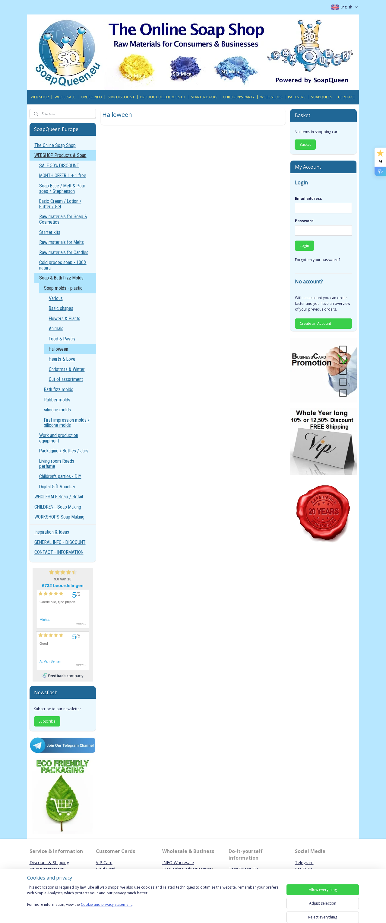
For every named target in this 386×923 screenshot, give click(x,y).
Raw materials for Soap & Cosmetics (63, 219)
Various (56, 298)
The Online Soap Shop (55, 145)
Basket (305, 144)
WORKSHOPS (271, 97)
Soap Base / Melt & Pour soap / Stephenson (62, 188)
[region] (153, 899)
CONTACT (346, 97)
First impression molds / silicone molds (67, 422)
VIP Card (104, 862)
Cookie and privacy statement (106, 904)
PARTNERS (296, 97)
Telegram (304, 862)
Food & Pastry (62, 339)
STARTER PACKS (204, 97)
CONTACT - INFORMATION (59, 552)
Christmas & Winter (67, 369)
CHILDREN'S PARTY (239, 97)
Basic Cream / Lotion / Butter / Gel (60, 203)
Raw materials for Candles (63, 252)
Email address (308, 198)
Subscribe (47, 721)
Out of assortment (66, 379)
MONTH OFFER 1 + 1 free (62, 175)
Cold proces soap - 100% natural (63, 265)
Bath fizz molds (58, 389)
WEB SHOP (40, 97)
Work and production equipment (58, 438)
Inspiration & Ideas (51, 532)
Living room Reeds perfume (56, 463)
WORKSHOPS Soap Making (59, 517)
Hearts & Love (62, 359)
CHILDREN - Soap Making (57, 507)
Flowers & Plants (64, 318)
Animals (56, 328)
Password (304, 220)
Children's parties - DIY (60, 476)
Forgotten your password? (317, 259)
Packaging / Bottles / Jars (63, 451)
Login (304, 245)
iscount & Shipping (51, 862)
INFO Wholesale (178, 862)
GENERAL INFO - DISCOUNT (60, 542)
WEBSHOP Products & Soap (60, 155)
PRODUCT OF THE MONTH (162, 97)
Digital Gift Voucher (57, 487)
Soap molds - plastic (63, 288)
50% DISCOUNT (121, 97)
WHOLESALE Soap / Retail (58, 497)
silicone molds (57, 410)
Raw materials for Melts (61, 242)
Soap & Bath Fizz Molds (61, 278)
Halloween (58, 349)
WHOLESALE (65, 97)
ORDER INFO (91, 97)
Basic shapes (61, 308)
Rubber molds (57, 400)
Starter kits (49, 232)
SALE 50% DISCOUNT (59, 165)
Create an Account (315, 323)
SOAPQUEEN (321, 97)
